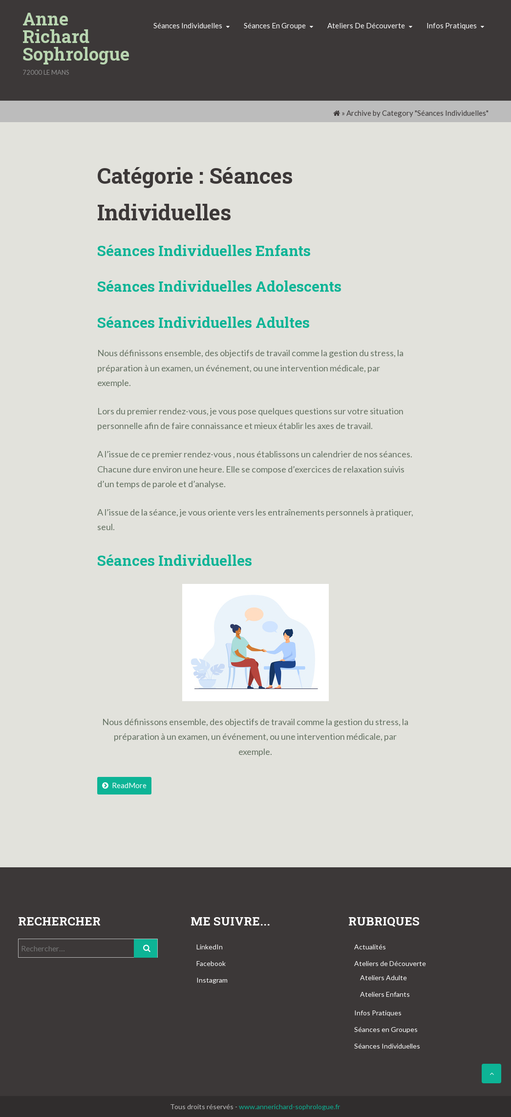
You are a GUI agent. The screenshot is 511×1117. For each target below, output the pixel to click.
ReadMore (124, 785)
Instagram (212, 980)
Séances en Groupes (386, 1029)
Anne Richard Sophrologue (75, 36)
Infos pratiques (451, 25)
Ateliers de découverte (366, 25)
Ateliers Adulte (383, 977)
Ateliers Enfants (385, 994)
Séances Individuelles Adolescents (219, 286)
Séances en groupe (275, 25)
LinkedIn (209, 947)
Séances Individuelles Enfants (204, 250)
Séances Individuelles (387, 1046)
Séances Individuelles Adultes (203, 322)
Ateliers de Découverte (390, 963)
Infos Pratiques (378, 1013)
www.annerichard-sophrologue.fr (289, 1106)
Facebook (211, 963)
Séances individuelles (187, 25)
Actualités (370, 947)
